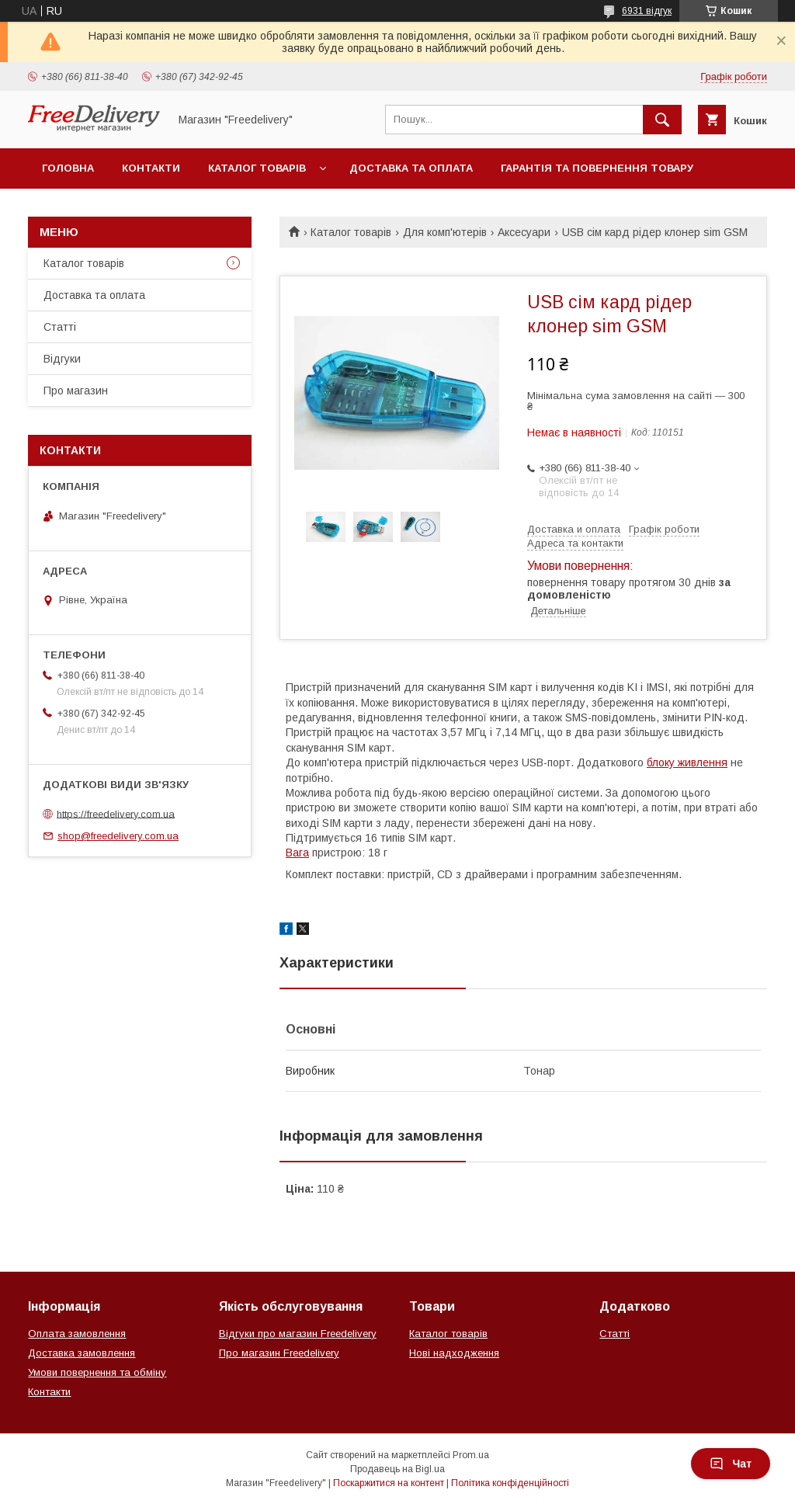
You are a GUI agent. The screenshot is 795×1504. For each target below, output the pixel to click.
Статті (59, 327)
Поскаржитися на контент (388, 1483)
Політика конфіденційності (510, 1483)
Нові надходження (454, 1353)
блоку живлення (687, 762)
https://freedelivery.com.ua (116, 813)
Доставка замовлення (81, 1353)
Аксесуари (524, 232)
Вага (297, 852)
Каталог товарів (257, 168)
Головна (68, 168)
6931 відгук (647, 10)
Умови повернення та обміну (97, 1372)
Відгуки (62, 359)
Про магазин (75, 390)
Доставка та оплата (411, 168)
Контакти (151, 168)
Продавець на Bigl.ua (397, 1469)
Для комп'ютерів (445, 232)
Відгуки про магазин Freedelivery (298, 1333)
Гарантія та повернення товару (597, 168)
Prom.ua (471, 1455)
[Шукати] (662, 119)
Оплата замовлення (77, 1333)
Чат (731, 1464)
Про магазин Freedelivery (279, 1353)
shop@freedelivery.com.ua (118, 836)
